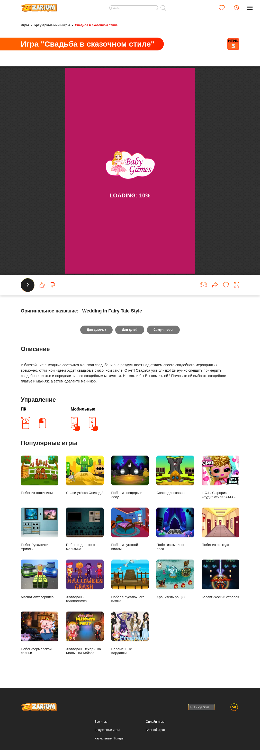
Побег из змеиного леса (175, 529)
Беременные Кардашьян (130, 633)
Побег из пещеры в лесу (130, 477)
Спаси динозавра (175, 475)
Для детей (130, 330)
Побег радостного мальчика (85, 529)
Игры (25, 25)
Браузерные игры (107, 730)
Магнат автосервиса (39, 579)
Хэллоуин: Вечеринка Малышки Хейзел (85, 633)
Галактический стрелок (220, 579)
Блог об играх (156, 730)
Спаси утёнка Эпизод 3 (85, 475)
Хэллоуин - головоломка (85, 581)
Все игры (101, 721)
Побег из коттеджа (220, 527)
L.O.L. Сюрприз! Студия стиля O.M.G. (220, 477)
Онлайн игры (155, 721)
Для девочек (96, 330)
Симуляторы (163, 330)
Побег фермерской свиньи (39, 633)
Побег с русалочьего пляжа (130, 581)
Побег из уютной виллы (130, 529)
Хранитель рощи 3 (175, 579)
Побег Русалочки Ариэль (39, 529)
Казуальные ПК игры (109, 738)
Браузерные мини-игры (52, 25)
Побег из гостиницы (39, 475)
